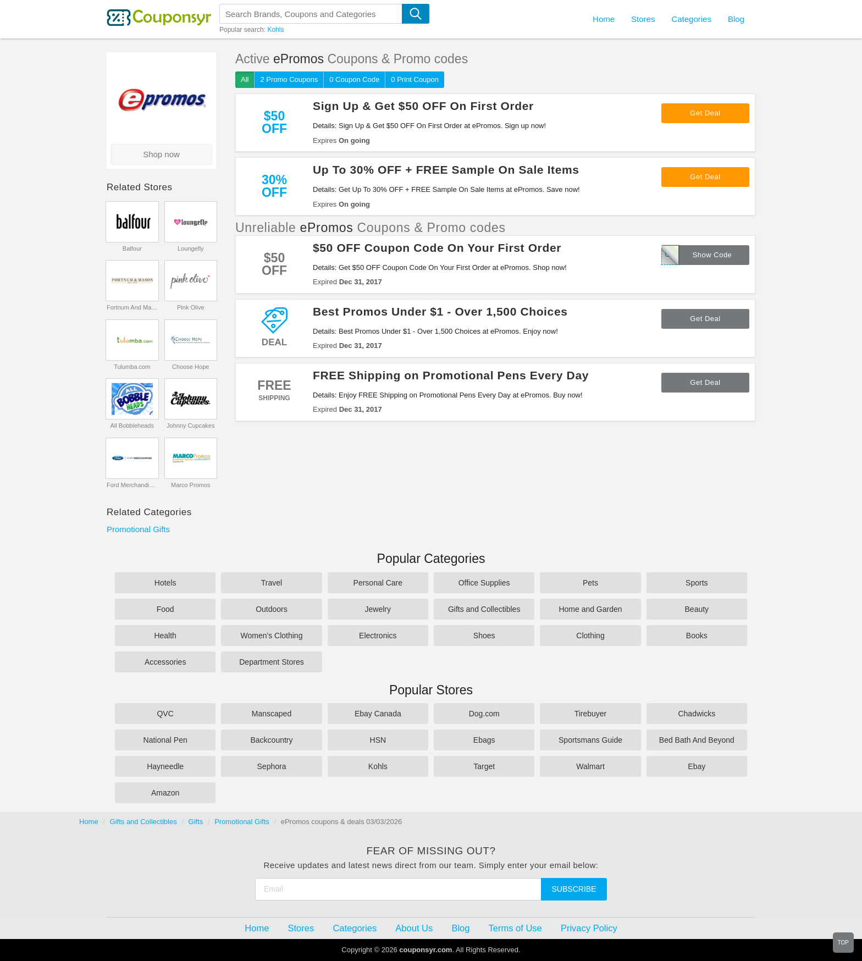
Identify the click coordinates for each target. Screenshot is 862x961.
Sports (697, 582)
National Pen (165, 740)
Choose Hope (190, 366)
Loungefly (191, 248)
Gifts (196, 822)
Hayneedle (165, 766)
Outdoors (272, 609)
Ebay (696, 766)
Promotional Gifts (138, 529)
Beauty (697, 609)
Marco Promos (191, 485)
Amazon (165, 792)
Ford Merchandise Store (132, 485)
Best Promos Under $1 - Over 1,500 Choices (440, 311)
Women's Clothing (272, 635)
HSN (378, 740)
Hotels (165, 582)
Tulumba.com (132, 366)
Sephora (271, 766)
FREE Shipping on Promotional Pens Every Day (451, 375)
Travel (271, 582)
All (244, 79)
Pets (590, 582)
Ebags (484, 740)
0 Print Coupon (415, 79)
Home (88, 822)
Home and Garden (590, 609)
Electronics (377, 635)
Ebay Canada (378, 713)
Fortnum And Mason (132, 307)
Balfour (132, 248)
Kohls (275, 30)
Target (484, 766)
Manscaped (271, 713)
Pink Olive (191, 307)
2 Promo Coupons (289, 79)
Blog (736, 19)
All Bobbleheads (132, 425)
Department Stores (271, 662)
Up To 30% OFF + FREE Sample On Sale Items (446, 169)
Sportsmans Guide (590, 740)
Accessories (165, 662)
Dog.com (484, 713)
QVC (165, 713)
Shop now (161, 154)
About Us (414, 928)
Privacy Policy (589, 928)
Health (165, 635)
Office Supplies (484, 582)
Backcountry (271, 740)
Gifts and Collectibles (484, 609)
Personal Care (378, 582)
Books (697, 635)
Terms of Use (515, 928)
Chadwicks (696, 713)
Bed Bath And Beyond (696, 740)
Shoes (484, 635)
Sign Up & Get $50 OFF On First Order (423, 106)
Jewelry (378, 609)
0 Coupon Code (354, 79)
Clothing (590, 635)
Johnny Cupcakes (190, 425)
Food (165, 609)
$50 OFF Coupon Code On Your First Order (437, 247)
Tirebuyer (590, 713)
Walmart (590, 766)
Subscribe (574, 889)
